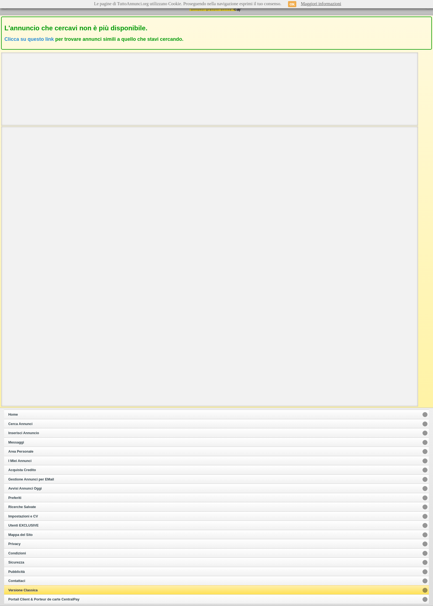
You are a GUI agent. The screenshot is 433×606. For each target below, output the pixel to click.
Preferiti (14, 498)
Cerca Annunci (20, 424)
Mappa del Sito (20, 535)
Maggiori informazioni (321, 3)
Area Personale (20, 451)
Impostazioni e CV (23, 516)
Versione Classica (23, 590)
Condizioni (17, 553)
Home (13, 415)
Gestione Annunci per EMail (31, 479)
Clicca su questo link (29, 39)
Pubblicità (16, 572)
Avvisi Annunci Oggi (25, 488)
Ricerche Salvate (22, 507)
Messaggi (16, 442)
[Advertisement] (209, 88)
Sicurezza (16, 562)
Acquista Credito (22, 470)
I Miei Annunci (19, 461)
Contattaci (16, 581)
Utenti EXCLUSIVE (23, 525)
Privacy (14, 544)
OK (292, 4)
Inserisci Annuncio (23, 433)
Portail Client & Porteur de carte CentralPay (44, 599)
